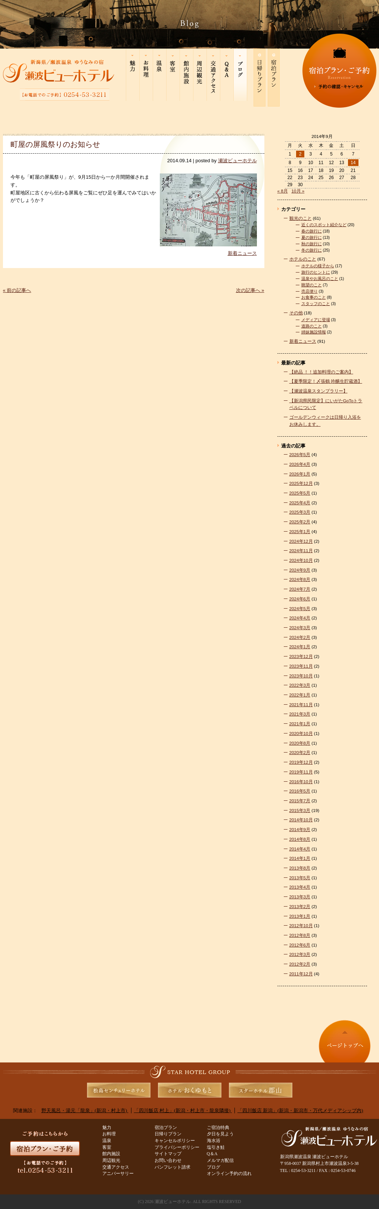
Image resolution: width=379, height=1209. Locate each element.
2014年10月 (301, 819)
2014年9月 (300, 829)
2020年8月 (300, 743)
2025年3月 (300, 512)
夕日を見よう (220, 1134)
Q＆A (212, 1153)
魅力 (106, 1127)
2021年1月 (300, 723)
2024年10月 (301, 560)
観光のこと (300, 218)
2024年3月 (300, 627)
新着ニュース (242, 253)
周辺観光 (111, 1160)
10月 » (298, 190)
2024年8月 (300, 579)
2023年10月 (301, 675)
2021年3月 (300, 713)
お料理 (109, 1134)
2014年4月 (300, 848)
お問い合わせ (168, 1160)
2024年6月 (300, 598)
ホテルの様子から (317, 266)
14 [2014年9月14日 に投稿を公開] (353, 162)
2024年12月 (301, 541)
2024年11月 (301, 550)
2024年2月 (300, 637)
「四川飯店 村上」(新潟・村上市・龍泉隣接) (183, 1110)
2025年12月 (301, 483)
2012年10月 (301, 925)
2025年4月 (300, 502)
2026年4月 (300, 464)
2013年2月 (300, 906)
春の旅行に (311, 231)
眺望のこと (311, 285)
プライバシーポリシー (177, 1147)
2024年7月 (300, 589)
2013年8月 (300, 867)
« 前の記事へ (17, 290)
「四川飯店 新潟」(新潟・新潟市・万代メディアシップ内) (300, 1110)
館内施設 (111, 1153)
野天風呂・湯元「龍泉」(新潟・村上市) (84, 1110)
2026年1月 (300, 473)
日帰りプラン (168, 1134)
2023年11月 (301, 666)
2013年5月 (300, 877)
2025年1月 (300, 531)
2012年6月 (300, 944)
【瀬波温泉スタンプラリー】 (318, 390)
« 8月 (282, 190)
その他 (296, 312)
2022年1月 (300, 694)
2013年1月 (300, 916)
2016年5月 (300, 790)
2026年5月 (300, 454)
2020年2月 (300, 752)
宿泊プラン (166, 1127)
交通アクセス (115, 1167)
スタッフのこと (315, 303)
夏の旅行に (311, 237)
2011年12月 (301, 973)
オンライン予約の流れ (229, 1173)
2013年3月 (300, 896)
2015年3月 (300, 810)
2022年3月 (300, 685)
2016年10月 (301, 781)
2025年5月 (300, 492)
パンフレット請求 (172, 1167)
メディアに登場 (315, 319)
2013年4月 (300, 887)
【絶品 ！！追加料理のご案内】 (321, 371)
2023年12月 (301, 656)
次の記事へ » (250, 290)
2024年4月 (300, 617)
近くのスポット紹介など (324, 224)
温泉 (106, 1140)
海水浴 (213, 1140)
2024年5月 (300, 608)
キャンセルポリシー (175, 1140)
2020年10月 (301, 733)
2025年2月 (300, 521)
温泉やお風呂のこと (319, 278)
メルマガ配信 (220, 1160)
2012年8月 (300, 935)
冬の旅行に (311, 250)
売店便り (309, 291)
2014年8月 (300, 839)
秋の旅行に (311, 244)
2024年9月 (300, 569)
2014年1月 (300, 858)
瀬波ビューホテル (237, 160)
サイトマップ (168, 1153)
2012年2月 (300, 964)
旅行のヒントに (315, 272)
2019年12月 (301, 762)
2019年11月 (301, 771)
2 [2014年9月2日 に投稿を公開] (300, 154)
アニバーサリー (118, 1173)
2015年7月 (300, 800)
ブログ (213, 1167)
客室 (106, 1147)
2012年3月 (300, 954)
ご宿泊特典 (218, 1127)
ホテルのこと (302, 258)
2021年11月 (301, 704)
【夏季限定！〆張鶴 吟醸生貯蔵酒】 (325, 381)
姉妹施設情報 (313, 332)
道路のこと (311, 326)
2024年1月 (300, 646)
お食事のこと (313, 297)
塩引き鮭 (216, 1147)
